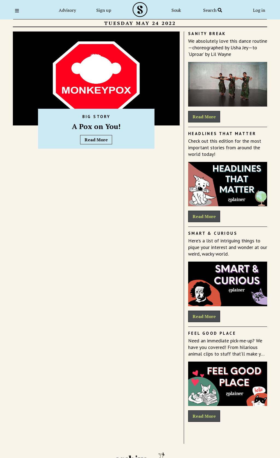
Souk (176, 10)
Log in (259, 10)
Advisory (67, 10)
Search (212, 10)
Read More (96, 140)
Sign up (103, 10)
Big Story (96, 116)
